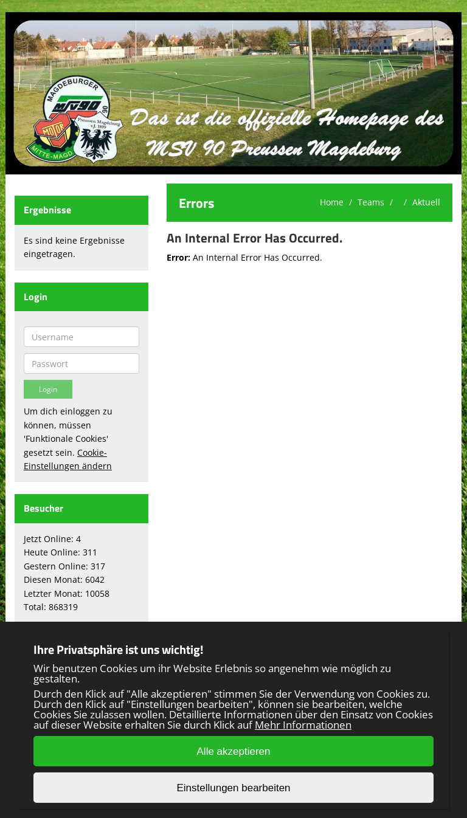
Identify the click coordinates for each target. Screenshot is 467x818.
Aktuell (426, 202)
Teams (371, 202)
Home (332, 202)
